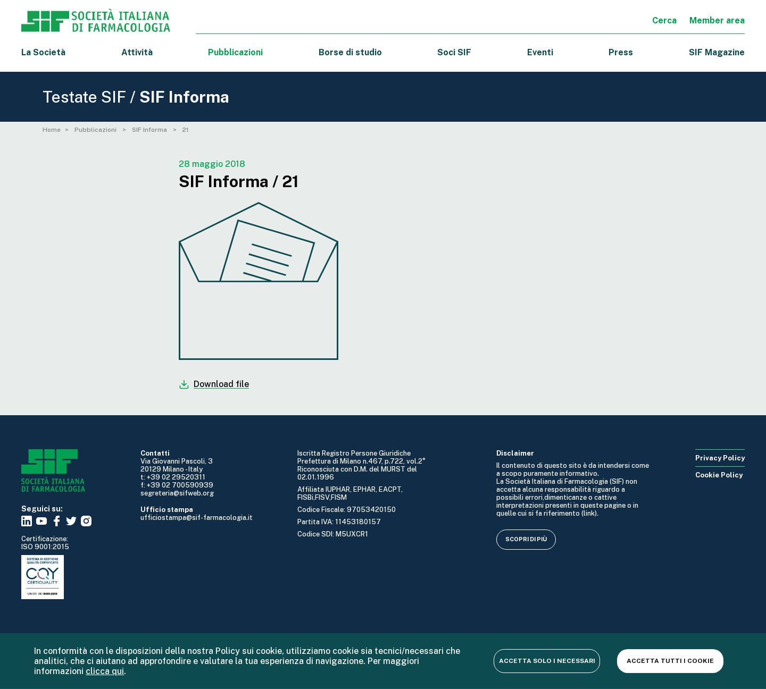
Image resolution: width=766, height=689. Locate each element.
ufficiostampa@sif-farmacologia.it (196, 518)
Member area (717, 20)
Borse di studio (350, 52)
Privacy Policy (720, 458)
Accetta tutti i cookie (670, 661)
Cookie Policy (719, 475)
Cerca (664, 20)
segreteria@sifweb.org (177, 493)
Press (621, 52)
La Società (43, 52)
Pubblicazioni (96, 129)
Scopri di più (526, 539)
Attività (137, 52)
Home (52, 129)
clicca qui (105, 671)
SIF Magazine (717, 52)
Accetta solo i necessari (547, 661)
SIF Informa (150, 129)
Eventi (540, 52)
